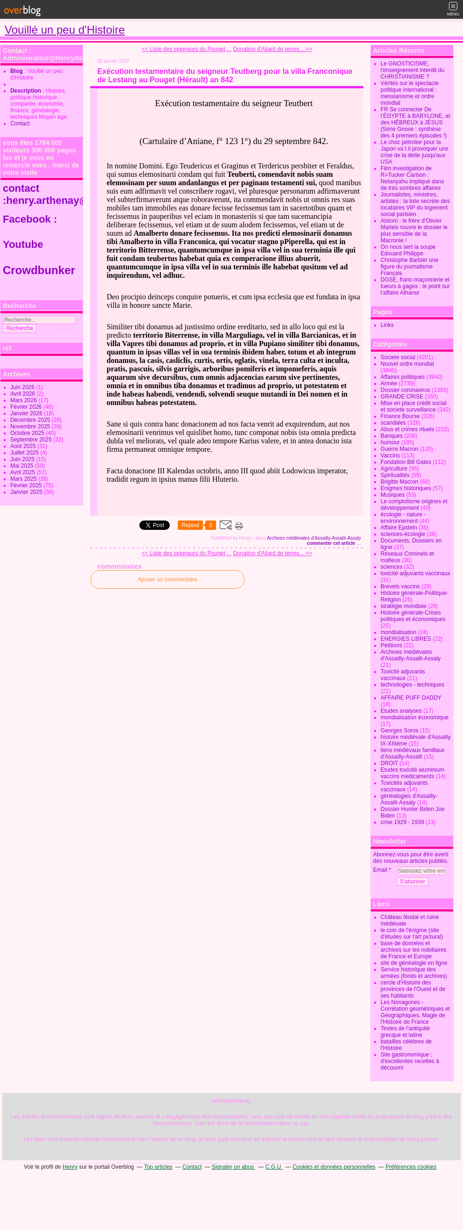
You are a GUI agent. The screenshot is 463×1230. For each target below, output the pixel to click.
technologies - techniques (412, 684)
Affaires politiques (403, 377)
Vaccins (390, 455)
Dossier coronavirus (405, 390)
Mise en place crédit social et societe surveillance (414, 406)
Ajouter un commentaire (167, 579)
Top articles (158, 1167)
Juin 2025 (23, 459)
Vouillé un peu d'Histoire (65, 29)
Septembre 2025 (31, 439)
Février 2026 (26, 407)
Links (387, 325)
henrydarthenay (231, 1101)
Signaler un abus (233, 1167)
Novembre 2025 (31, 426)
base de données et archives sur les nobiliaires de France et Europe (414, 950)
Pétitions (391, 645)
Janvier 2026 (27, 413)
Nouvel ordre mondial (407, 364)
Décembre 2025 (31, 420)
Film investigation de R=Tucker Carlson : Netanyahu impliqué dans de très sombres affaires (412, 178)
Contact (19, 123)
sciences (392, 567)
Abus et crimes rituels (407, 429)
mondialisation (399, 632)
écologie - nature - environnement (403, 517)
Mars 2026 (24, 400)
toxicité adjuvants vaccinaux (415, 573)
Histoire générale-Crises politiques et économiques (413, 615)
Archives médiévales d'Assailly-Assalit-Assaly (314, 538)
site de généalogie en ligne (414, 963)
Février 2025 (26, 485)
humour (390, 442)
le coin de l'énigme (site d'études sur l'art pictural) (412, 933)
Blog (16, 71)
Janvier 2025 (27, 492)
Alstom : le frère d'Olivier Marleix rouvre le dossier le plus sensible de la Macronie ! (414, 230)
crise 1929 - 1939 (402, 822)
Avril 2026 (23, 394)
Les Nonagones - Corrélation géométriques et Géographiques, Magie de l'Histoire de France (415, 1012)
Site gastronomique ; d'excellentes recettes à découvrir (410, 1061)
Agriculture (394, 468)
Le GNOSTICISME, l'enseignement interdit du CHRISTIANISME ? (412, 70)
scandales (393, 423)
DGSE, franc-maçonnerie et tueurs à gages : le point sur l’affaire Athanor (415, 286)
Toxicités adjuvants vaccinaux (404, 786)
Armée (389, 383)
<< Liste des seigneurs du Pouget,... (187, 49)
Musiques (393, 495)
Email (380, 870)
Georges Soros (400, 730)
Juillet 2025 (25, 452)
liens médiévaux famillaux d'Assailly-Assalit (413, 753)
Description (26, 90)
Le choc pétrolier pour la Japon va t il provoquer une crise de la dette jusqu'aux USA (415, 152)
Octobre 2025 (28, 433)
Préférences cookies (410, 1167)
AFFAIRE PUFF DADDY (411, 698)
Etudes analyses (401, 711)
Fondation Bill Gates (406, 462)
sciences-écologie (403, 534)
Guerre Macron (400, 449)
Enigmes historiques (406, 488)
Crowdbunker (40, 270)
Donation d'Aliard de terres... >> (272, 49)
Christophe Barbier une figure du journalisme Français (409, 266)
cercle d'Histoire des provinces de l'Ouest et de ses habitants (413, 989)
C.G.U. (273, 1167)
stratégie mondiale (404, 606)
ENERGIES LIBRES (406, 639)
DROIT (389, 763)
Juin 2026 (23, 387)
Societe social (398, 357)
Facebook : (30, 219)
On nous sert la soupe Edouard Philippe (408, 250)
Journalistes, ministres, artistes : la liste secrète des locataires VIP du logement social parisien (415, 204)
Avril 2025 (23, 472)
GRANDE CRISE (402, 396)
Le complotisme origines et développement (414, 504)
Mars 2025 (24, 479)
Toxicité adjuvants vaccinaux (403, 674)
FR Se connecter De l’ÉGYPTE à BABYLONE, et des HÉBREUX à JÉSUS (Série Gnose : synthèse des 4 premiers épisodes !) (415, 122)
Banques (392, 436)
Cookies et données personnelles (333, 1167)
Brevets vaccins (400, 586)
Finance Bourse (400, 416)
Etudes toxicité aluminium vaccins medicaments (412, 773)
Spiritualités (395, 475)
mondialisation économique (415, 717)
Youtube (24, 244)
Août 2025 (23, 446)
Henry (70, 1167)
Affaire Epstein (399, 527)
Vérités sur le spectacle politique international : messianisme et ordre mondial (410, 93)
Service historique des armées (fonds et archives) (414, 972)
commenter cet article (331, 543)
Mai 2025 (22, 466)
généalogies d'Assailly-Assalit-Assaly (409, 799)
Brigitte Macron (400, 481)
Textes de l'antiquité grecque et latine (405, 1031)
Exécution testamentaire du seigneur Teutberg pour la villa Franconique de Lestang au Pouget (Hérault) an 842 (225, 75)
